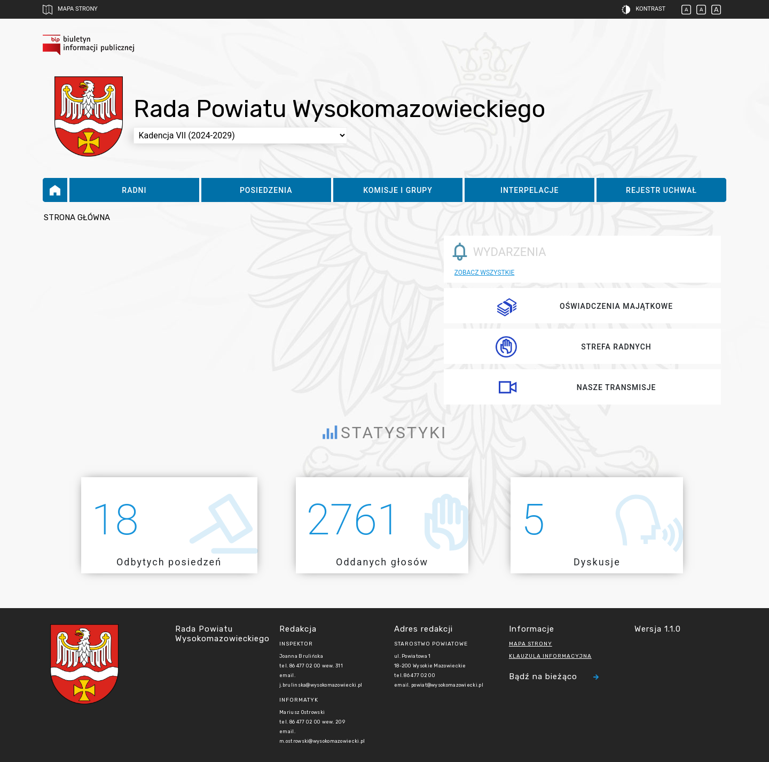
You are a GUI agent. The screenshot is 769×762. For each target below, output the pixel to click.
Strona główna (77, 217)
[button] (635, 9)
